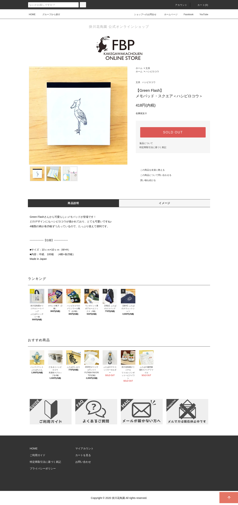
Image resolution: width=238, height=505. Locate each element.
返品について (146, 143)
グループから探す (49, 14)
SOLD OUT (173, 132)
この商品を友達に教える (150, 170)
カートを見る (83, 455)
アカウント (179, 5)
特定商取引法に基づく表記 (152, 147)
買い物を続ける (146, 180)
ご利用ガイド (37, 455)
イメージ (164, 203)
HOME (32, 14)
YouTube (201, 14)
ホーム (139, 68)
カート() (200, 5)
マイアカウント (84, 448)
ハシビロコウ (152, 71)
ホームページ (169, 14)
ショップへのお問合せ (143, 14)
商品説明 (73, 203)
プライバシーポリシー (43, 468)
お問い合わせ (83, 461)
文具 (148, 68)
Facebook (186, 14)
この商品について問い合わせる (153, 175)
